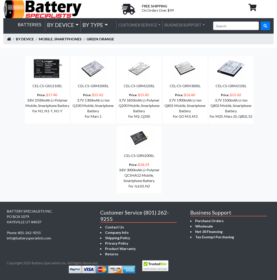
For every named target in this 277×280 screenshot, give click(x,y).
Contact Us (114, 227)
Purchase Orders (209, 221)
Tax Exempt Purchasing (214, 237)
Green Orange (100, 39)
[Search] (236, 26)
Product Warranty (120, 248)
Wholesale (204, 226)
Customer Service (137, 24)
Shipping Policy (117, 238)
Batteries (29, 24)
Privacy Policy (116, 243)
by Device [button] (60, 25)
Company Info (117, 232)
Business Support (182, 24)
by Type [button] (92, 25)
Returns (111, 254)
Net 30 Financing (209, 231)
